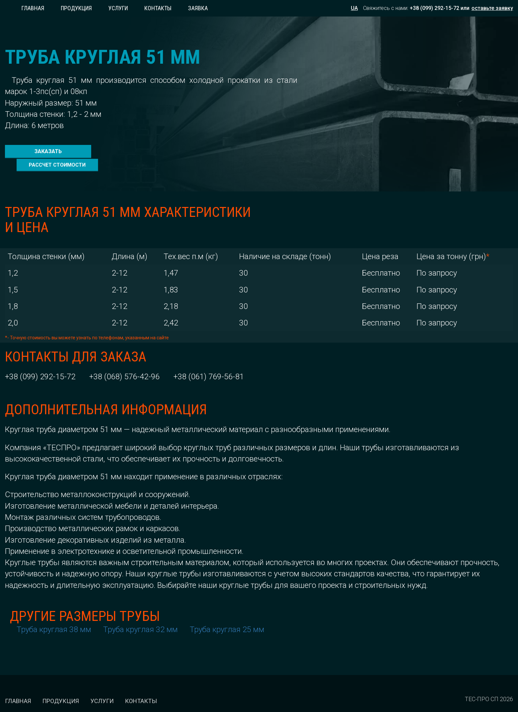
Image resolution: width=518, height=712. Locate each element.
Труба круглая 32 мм (140, 615)
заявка (198, 8)
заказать (45, 151)
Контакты (157, 8)
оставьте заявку (492, 8)
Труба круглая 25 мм (227, 615)
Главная (32, 8)
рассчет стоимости (138, 150)
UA (354, 8)
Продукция (76, 8)
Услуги (118, 8)
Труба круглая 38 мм (54, 615)
